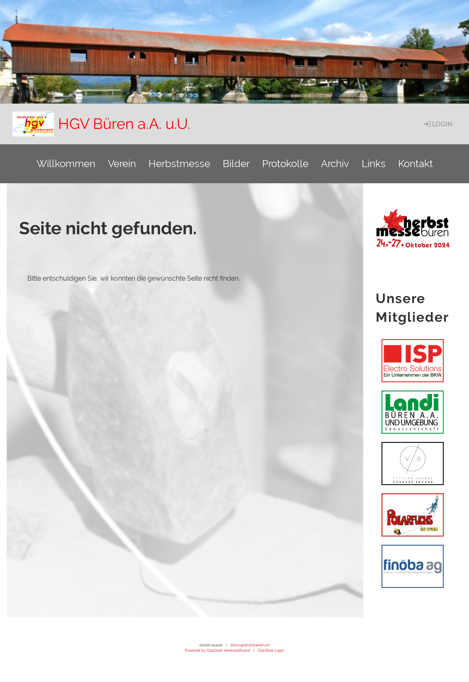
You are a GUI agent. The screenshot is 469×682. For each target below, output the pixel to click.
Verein (122, 164)
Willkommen (65, 164)
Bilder (236, 164)
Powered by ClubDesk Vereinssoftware (217, 650)
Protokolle (285, 164)
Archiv (335, 164)
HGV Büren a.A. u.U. (124, 123)
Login (437, 124)
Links (374, 164)
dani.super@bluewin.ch (250, 645)
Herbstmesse (179, 164)
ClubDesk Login (271, 650)
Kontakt (415, 164)
